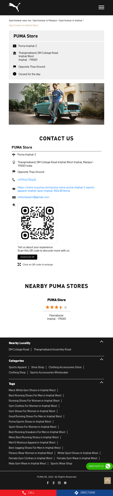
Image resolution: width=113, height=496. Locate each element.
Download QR (27, 257)
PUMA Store (56, 300)
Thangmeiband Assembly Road (52, 349)
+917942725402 (27, 179)
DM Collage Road (19, 349)
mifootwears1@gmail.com (33, 197)
